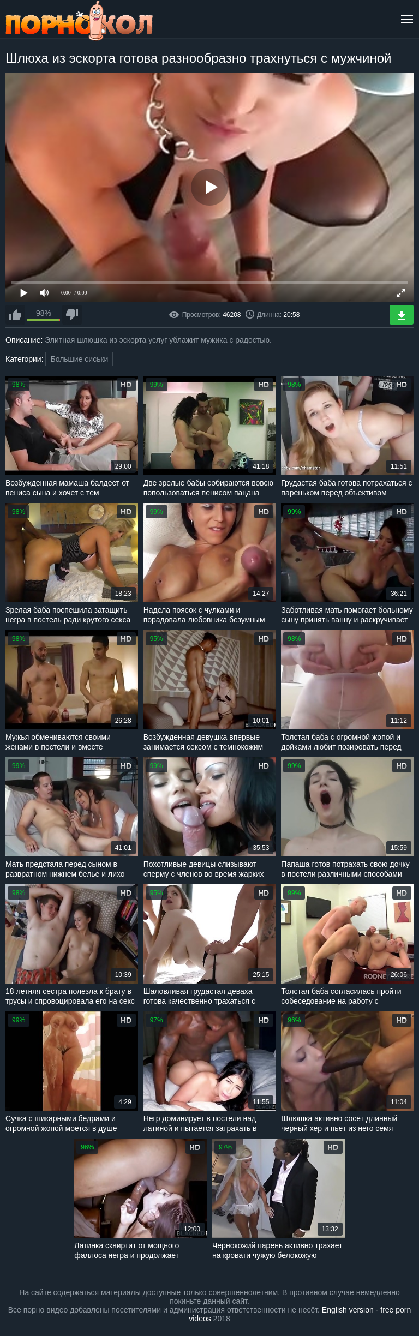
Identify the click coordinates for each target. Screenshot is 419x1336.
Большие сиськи (79, 359)
